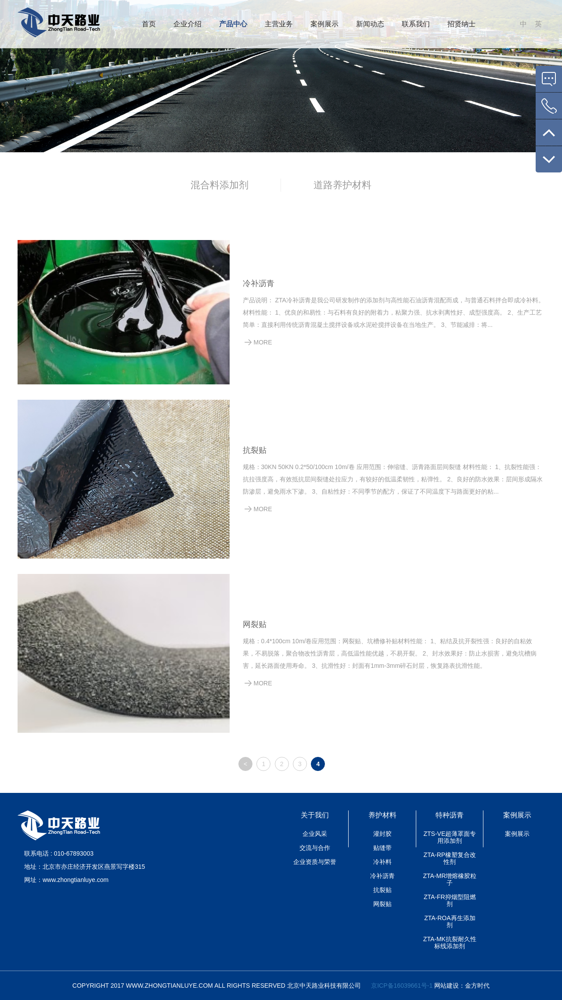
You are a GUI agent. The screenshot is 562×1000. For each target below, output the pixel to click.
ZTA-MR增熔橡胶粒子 (449, 879)
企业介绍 (187, 24)
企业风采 (315, 833)
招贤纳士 (461, 24)
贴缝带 (382, 847)
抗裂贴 (255, 450)
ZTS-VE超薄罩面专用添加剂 (449, 837)
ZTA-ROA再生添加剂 (449, 921)
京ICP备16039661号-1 (401, 985)
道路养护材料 (342, 184)
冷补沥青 (258, 283)
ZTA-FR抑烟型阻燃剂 (450, 900)
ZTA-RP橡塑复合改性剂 (450, 858)
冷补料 (382, 861)
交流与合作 (314, 847)
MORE (263, 342)
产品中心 (233, 24)
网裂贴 (255, 624)
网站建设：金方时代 (461, 985)
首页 (149, 24)
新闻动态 (370, 24)
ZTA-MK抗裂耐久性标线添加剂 (449, 942)
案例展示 (324, 24)
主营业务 (279, 24)
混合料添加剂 (220, 184)
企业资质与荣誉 (314, 861)
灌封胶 (382, 833)
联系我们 (416, 24)
